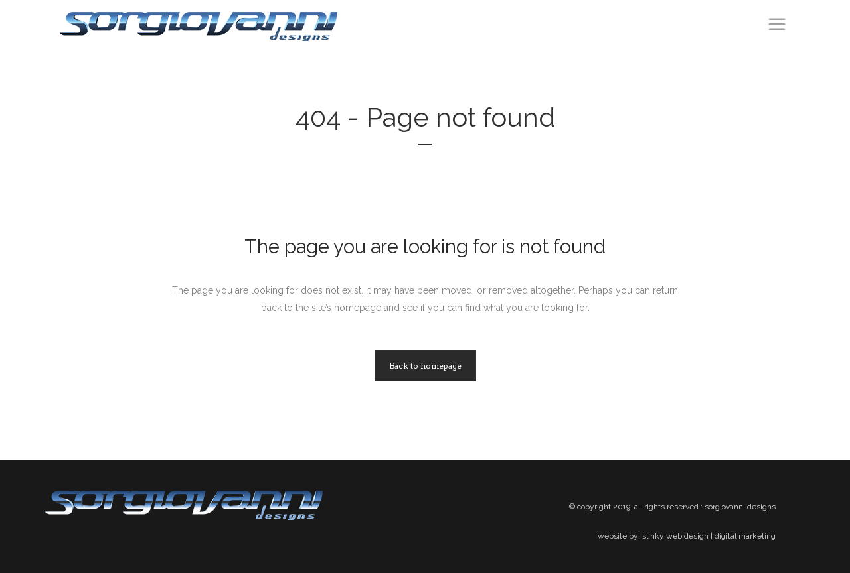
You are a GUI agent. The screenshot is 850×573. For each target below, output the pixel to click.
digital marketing (745, 536)
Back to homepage (425, 366)
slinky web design (675, 536)
